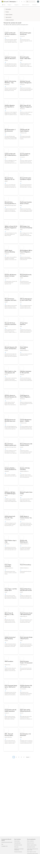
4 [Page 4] (21, 757)
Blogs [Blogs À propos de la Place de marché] (2, 844)
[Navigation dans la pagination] (22, 758)
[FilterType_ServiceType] (4, 17)
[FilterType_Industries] (4, 14)
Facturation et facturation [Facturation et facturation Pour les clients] (18, 851)
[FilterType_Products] (4, 12)
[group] (5, 38)
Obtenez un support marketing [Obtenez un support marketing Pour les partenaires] (31, 844)
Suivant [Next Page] (27, 757)
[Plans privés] (24, 1)
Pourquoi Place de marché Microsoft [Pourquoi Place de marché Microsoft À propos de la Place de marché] (6, 842)
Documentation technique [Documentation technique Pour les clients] (18, 844)
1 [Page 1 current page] (13, 757)
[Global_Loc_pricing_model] (4, 20)
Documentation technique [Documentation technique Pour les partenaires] (31, 846)
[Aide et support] (19, 1)
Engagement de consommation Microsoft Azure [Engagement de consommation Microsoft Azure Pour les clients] (18, 849)
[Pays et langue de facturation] (30, 2)
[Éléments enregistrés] (22, 1)
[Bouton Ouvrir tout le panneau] (4, 4)
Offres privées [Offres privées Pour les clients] (16, 846)
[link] (11, 38)
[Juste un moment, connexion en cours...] (38, 2)
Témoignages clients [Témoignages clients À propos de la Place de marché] (4, 846)
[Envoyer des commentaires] (17, 1)
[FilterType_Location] (4, 9)
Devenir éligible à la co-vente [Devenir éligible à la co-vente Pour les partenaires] (31, 851)
